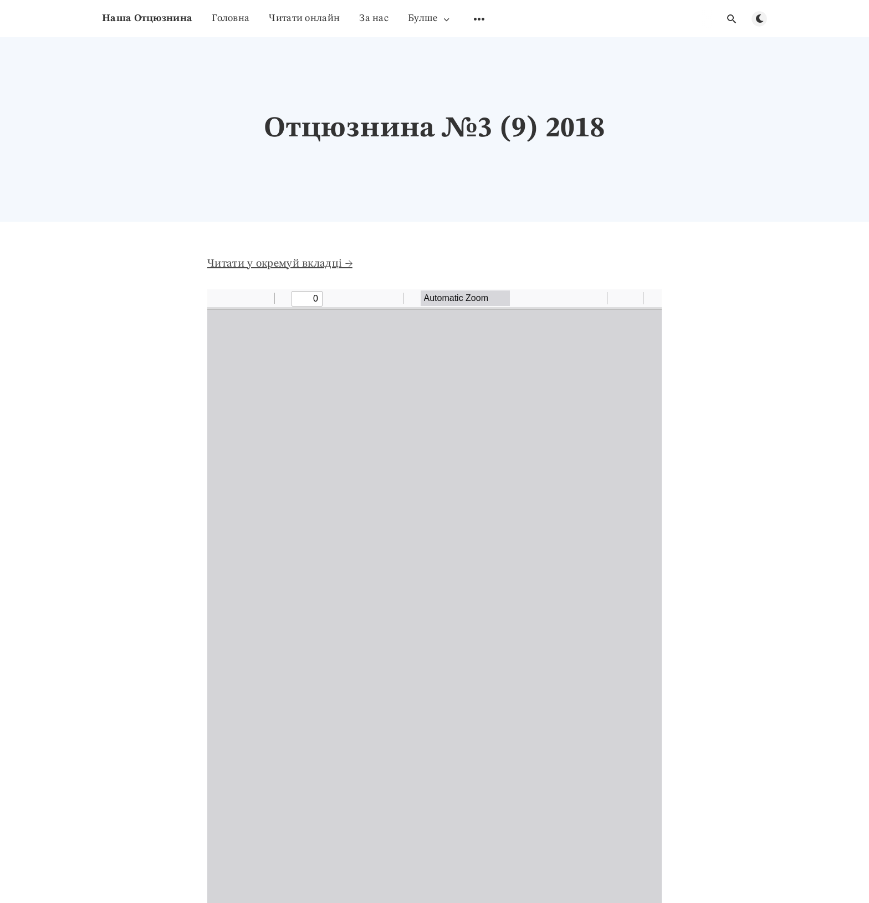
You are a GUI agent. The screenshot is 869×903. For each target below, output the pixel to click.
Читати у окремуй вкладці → (279, 263)
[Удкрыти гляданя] (731, 19)
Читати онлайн (304, 18)
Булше (429, 18)
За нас (374, 18)
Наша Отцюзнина (147, 18)
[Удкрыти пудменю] (479, 19)
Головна (230, 18)
